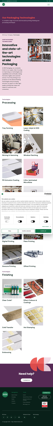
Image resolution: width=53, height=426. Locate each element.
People (13, 399)
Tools (24, 392)
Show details (45, 226)
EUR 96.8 (9, 1)
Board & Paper (14, 394)
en (50, 1)
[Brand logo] (3, 4)
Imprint (24, 394)
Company (13, 403)
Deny (9, 230)
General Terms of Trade (27, 397)
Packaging (10, 35)
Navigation (15, 392)
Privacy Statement (26, 402)
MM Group (4, 35)
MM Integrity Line (26, 404)
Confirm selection (26, 230)
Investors (13, 401)
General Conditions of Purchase (27, 400)
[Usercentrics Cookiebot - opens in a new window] (45, 194)
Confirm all (43, 230)
